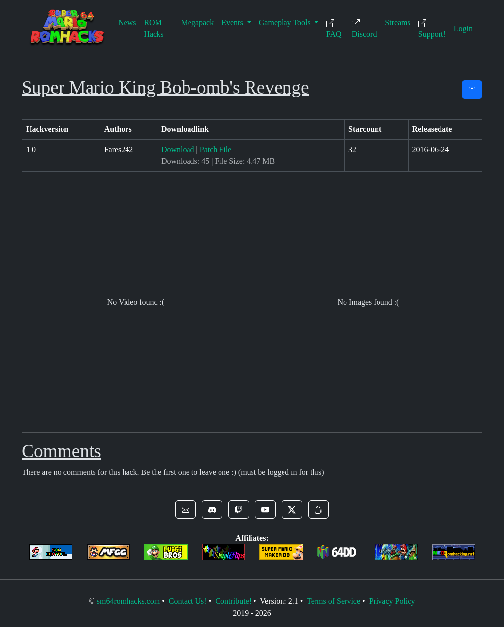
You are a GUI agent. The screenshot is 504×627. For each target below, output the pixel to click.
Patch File (215, 149)
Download (177, 149)
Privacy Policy (392, 601)
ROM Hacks (153, 28)
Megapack (197, 22)
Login (463, 28)
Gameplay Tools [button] (286, 22)
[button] (185, 509)
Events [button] (233, 22)
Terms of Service (333, 601)
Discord (364, 28)
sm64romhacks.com (128, 601)
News (127, 22)
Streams (397, 22)
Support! (432, 28)
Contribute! (233, 601)
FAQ (334, 28)
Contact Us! (188, 601)
